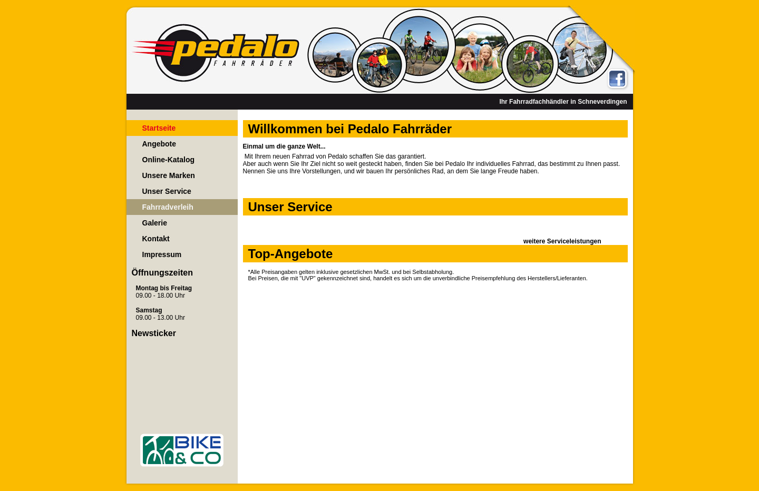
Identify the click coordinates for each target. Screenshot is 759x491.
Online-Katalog (168, 159)
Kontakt (156, 238)
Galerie (154, 223)
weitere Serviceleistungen (562, 241)
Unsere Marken (168, 175)
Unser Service (166, 191)
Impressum (162, 254)
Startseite (159, 128)
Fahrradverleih (167, 207)
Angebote (159, 144)
